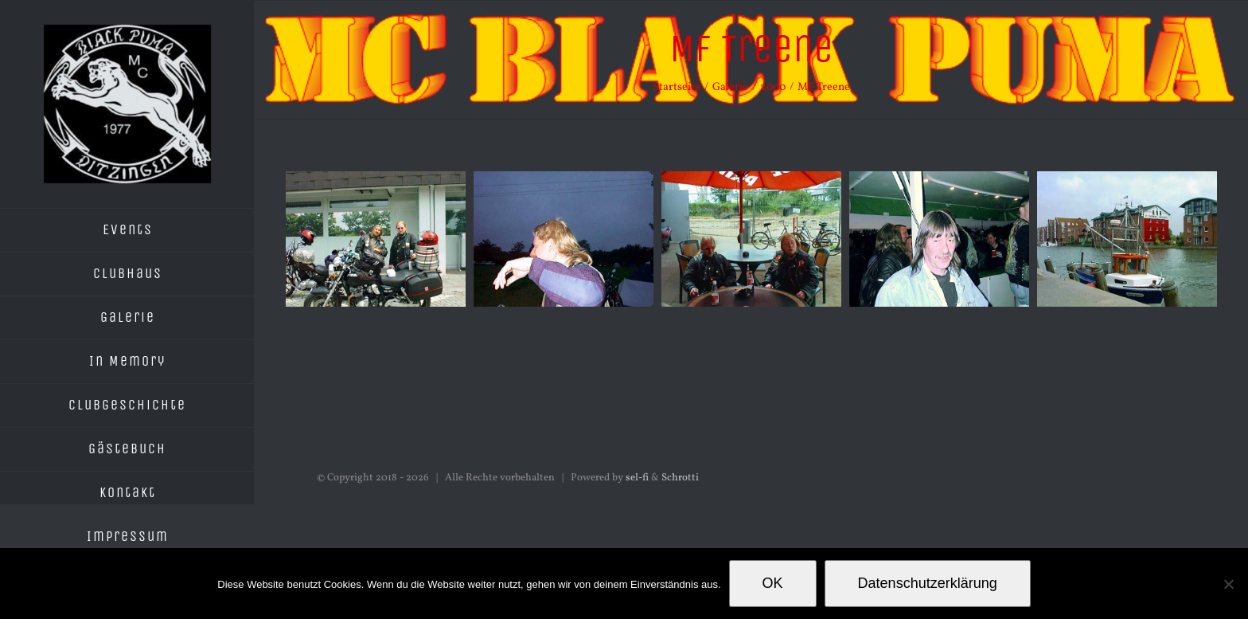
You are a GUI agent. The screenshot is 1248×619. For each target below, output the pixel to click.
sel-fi (637, 478)
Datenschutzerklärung (927, 583)
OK (772, 583)
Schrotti (680, 478)
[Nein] (1228, 584)
